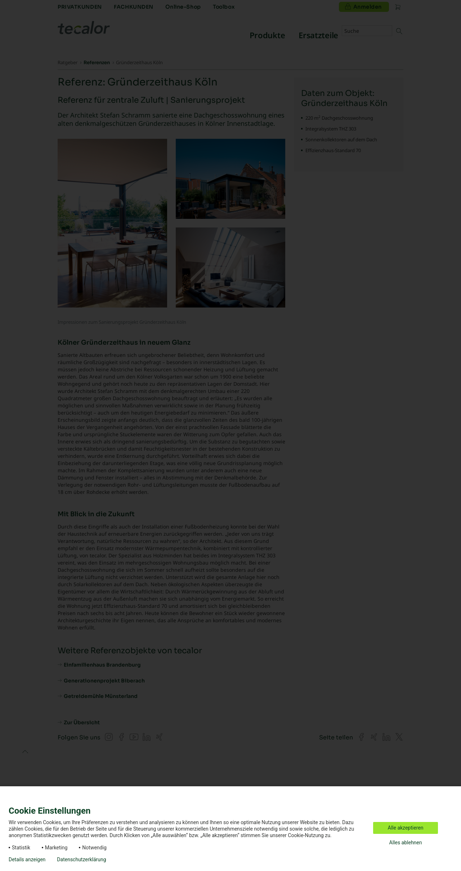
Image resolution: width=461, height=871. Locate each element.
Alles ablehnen (405, 842)
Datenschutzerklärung (81, 859)
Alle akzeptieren (406, 828)
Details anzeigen (27, 859)
